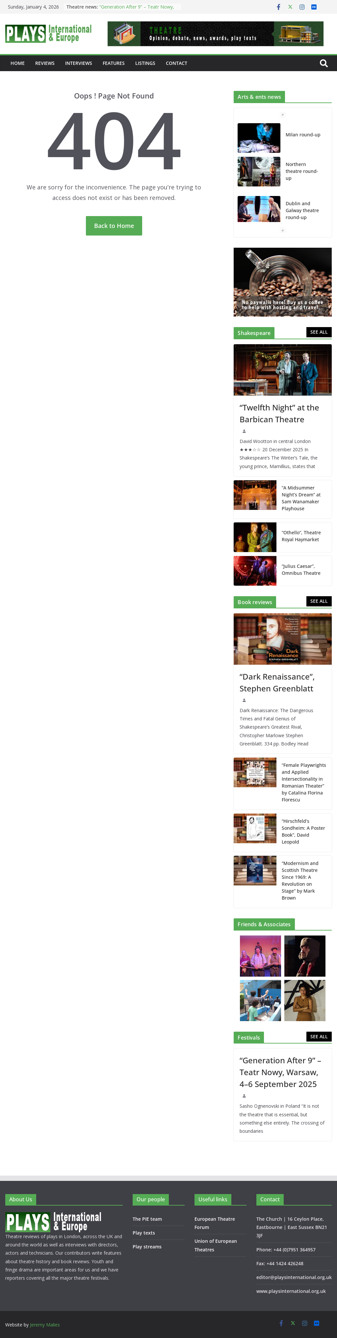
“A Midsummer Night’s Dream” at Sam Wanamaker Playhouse (301, 498)
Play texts (144, 1233)
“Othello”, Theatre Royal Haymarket (301, 536)
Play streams (147, 1246)
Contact (176, 63)
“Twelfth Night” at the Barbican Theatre (279, 413)
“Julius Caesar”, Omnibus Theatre (301, 569)
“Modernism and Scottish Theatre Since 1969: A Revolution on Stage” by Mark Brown (300, 880)
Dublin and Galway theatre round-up (302, 210)
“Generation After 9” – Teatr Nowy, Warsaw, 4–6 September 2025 (136, 10)
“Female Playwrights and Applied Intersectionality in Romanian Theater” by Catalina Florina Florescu (304, 782)
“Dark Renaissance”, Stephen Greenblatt (277, 682)
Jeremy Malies (45, 1325)
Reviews (45, 63)
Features (114, 63)
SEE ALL (319, 332)
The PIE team (147, 1219)
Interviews (78, 63)
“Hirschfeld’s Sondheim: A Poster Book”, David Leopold (303, 831)
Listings (145, 63)
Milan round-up (303, 134)
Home (18, 63)
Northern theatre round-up (302, 171)
